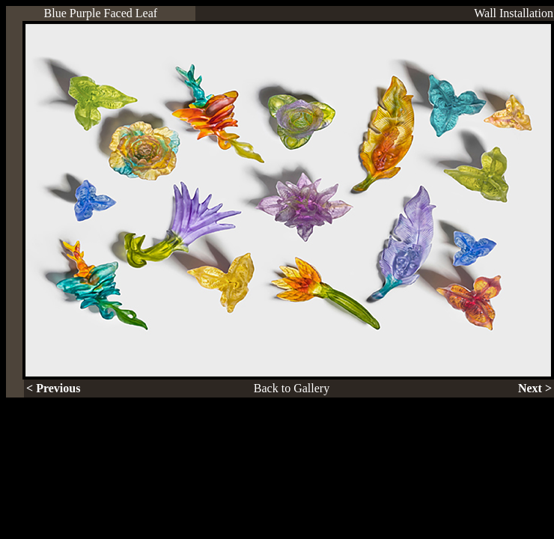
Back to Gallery (291, 388)
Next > (535, 388)
